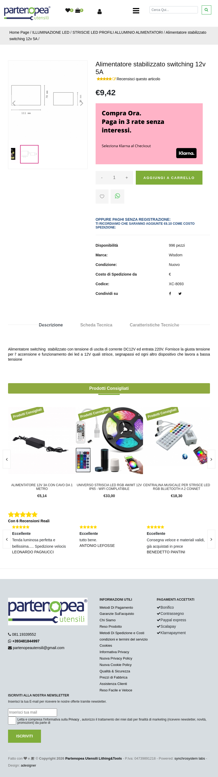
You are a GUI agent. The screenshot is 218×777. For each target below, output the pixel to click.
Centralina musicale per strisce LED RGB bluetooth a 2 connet (176, 487)
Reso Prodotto (111, 626)
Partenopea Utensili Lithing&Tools (93, 758)
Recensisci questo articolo (138, 79)
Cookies (106, 645)
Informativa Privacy (114, 652)
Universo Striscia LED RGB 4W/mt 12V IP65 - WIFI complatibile (109, 487)
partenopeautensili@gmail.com (38, 648)
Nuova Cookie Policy (116, 665)
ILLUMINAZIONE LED (50, 32)
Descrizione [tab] (51, 325)
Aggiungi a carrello (169, 178)
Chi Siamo (108, 620)
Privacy (74, 719)
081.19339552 (24, 634)
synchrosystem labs (189, 758)
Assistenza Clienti (113, 684)
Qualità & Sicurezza (115, 671)
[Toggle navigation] (136, 11)
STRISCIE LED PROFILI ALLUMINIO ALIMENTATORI (118, 32)
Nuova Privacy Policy (116, 658)
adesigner (28, 765)
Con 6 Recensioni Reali (29, 521)
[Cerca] (173, 9)
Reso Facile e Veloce (116, 690)
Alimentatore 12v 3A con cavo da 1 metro (42, 487)
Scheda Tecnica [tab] (96, 325)
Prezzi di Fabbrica (113, 677)
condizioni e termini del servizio (124, 639)
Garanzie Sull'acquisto (117, 614)
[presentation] (211, 459)
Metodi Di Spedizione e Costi (122, 633)
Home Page (19, 32)
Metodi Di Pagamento (116, 607)
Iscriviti (24, 736)
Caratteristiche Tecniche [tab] (154, 325)
